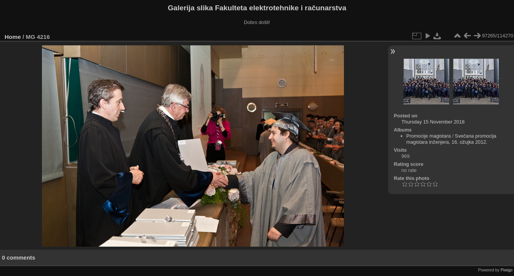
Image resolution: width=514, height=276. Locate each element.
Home (13, 37)
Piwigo (506, 270)
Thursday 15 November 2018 (433, 122)
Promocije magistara (428, 136)
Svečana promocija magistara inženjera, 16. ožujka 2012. (451, 139)
